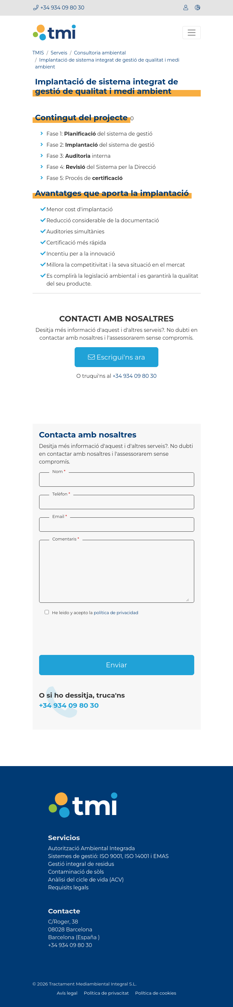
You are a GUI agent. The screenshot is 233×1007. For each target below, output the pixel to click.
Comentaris (64, 539)
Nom (57, 471)
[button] (197, 8)
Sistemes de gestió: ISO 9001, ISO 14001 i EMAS (108, 856)
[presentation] (88, 634)
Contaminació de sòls (76, 872)
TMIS (38, 53)
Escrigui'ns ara (116, 357)
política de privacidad (116, 612)
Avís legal (68, 993)
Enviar (116, 665)
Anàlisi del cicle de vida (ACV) (86, 880)
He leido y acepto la (91, 612)
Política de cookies (155, 993)
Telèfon (59, 494)
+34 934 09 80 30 (62, 8)
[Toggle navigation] (191, 32)
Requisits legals (68, 887)
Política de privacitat (107, 993)
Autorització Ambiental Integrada (91, 848)
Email (58, 516)
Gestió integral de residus (81, 864)
